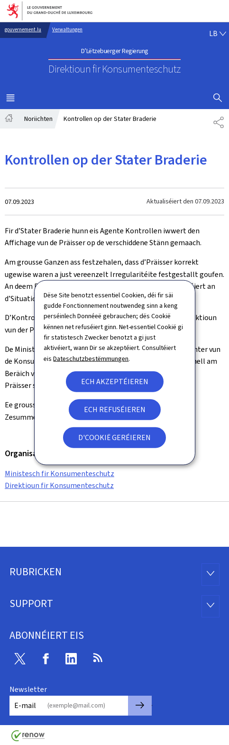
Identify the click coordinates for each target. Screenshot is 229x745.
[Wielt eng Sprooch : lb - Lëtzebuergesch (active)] (217, 33)
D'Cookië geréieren (114, 437)
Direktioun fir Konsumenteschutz (59, 485)
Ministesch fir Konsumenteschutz (59, 473)
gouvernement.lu (23, 29)
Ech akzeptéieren (114, 381)
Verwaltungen (67, 29)
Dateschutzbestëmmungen (90, 358)
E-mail (25, 705)
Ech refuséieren (115, 409)
